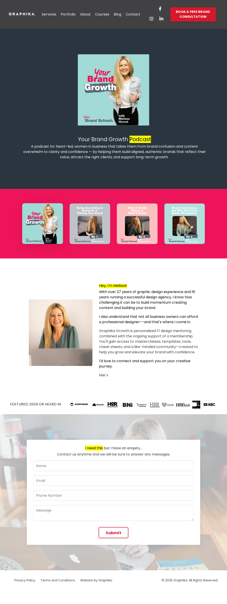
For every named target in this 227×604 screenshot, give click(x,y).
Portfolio (68, 14)
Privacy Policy (24, 580)
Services (49, 14)
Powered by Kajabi (204, 592)
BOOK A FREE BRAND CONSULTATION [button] (193, 14)
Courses (102, 14)
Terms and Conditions (58, 580)
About (85, 14)
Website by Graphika (96, 580)
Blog (117, 14)
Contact (133, 14)
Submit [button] (113, 533)
